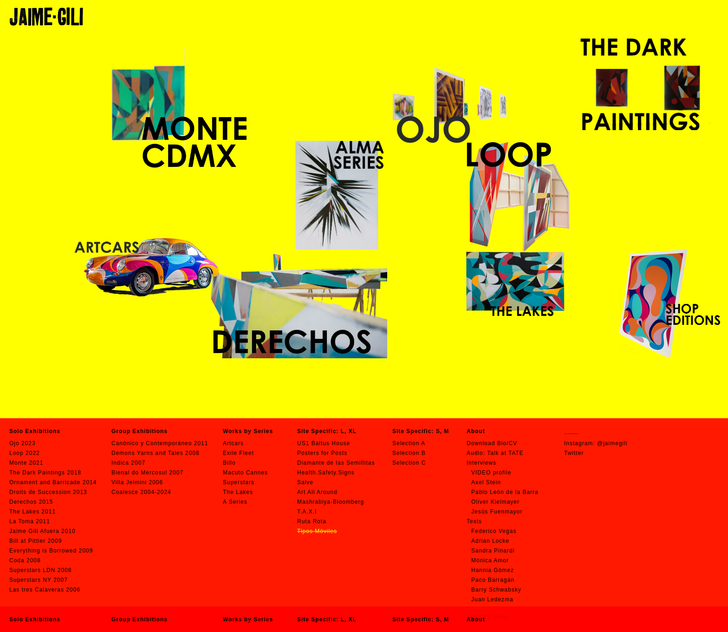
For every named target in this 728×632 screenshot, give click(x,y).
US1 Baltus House (323, 443)
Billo (229, 463)
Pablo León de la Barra (505, 492)
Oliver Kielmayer (495, 502)
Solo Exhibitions (34, 619)
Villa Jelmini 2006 (137, 482)
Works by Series (248, 619)
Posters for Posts (322, 453)
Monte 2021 (26, 463)
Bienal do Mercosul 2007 (147, 472)
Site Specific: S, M (420, 619)
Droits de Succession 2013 (48, 492)
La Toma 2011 (29, 521)
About (476, 619)
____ (571, 431)
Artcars (233, 443)
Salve (305, 482)
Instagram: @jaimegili (596, 443)
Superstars (238, 482)
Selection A (408, 443)
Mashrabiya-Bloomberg (330, 502)
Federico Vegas (493, 531)
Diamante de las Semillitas (336, 463)
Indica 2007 (128, 463)
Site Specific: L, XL (327, 619)
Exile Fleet (238, 453)
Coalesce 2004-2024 (141, 492)
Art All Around (317, 492)
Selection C (409, 463)
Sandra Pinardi (492, 550)
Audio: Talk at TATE (495, 453)
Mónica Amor (490, 560)
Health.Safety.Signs (326, 472)
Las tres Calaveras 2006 (44, 589)
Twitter (574, 453)
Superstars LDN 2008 (40, 570)
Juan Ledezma (492, 599)
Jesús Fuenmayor (496, 511)
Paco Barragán (492, 580)
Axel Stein (486, 482)
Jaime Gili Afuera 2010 (42, 531)
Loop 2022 (24, 453)
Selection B (409, 453)
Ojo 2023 (22, 443)
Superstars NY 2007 (38, 580)
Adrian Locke (490, 541)
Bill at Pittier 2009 (35, 541)
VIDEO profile (491, 472)
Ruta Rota (311, 521)
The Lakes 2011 (32, 511)
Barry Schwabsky (496, 589)
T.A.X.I (307, 511)
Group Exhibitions (139, 619)
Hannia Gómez (492, 570)
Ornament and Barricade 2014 (53, 482)
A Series (235, 502)
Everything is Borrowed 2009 (51, 550)
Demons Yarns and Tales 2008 (155, 453)
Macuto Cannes (245, 472)
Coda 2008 (25, 560)
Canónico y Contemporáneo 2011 (159, 443)
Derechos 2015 (31, 502)
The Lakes (238, 492)
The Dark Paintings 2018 (45, 472)
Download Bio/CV (492, 443)
